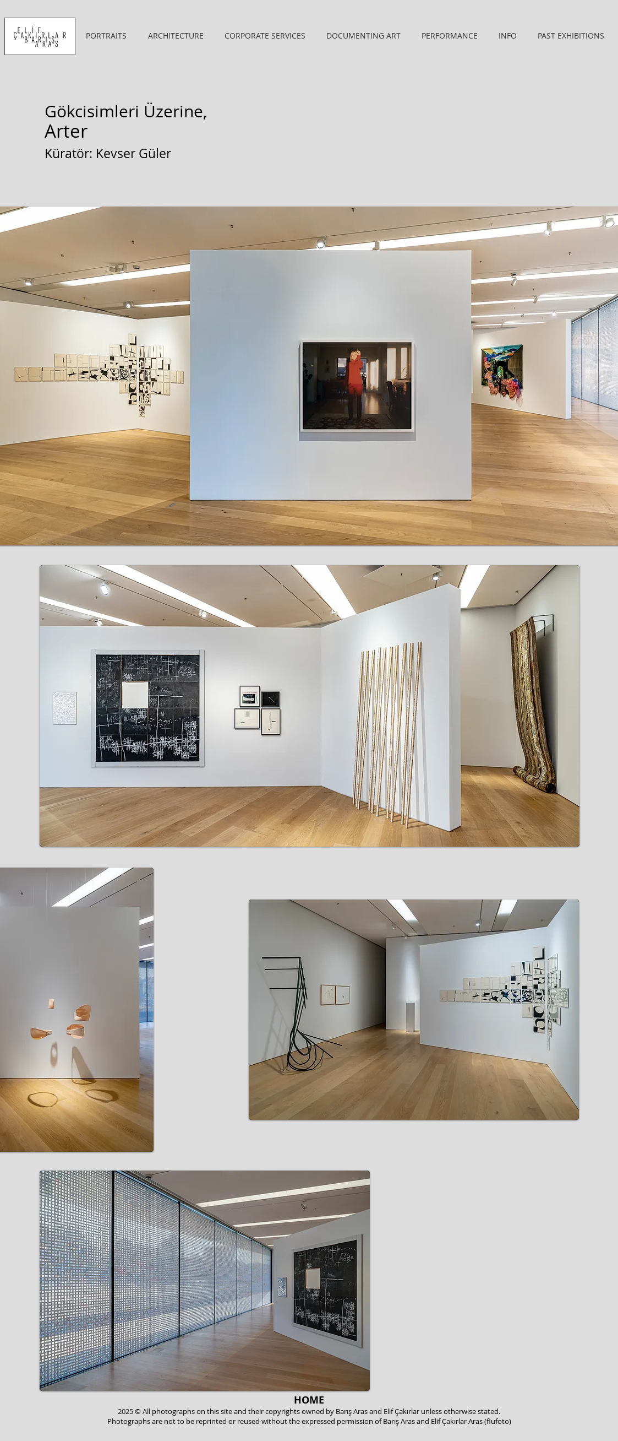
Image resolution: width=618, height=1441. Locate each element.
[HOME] (309, 1400)
